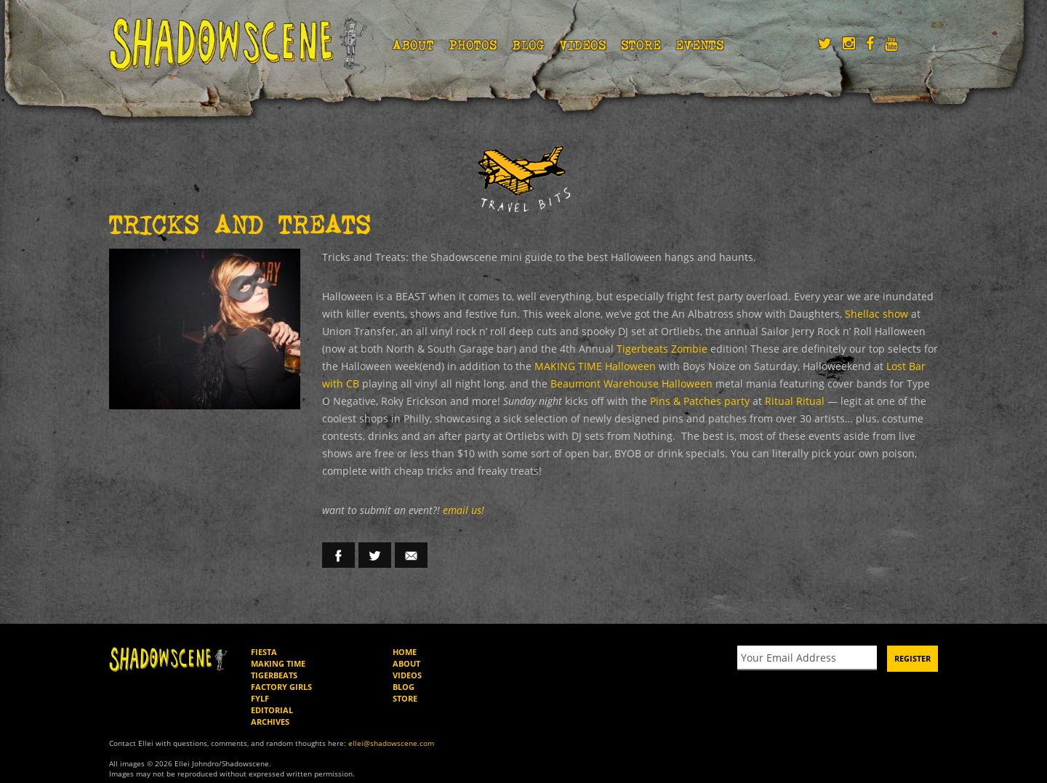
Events (702, 44)
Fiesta (264, 634)
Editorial (272, 692)
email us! (461, 493)
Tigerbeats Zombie (509, 349)
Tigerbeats (276, 658)
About (413, 44)
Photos (473, 44)
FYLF (261, 681)
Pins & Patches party (421, 401)
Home (405, 634)
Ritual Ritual (509, 401)
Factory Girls (283, 669)
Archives (271, 704)
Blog (529, 44)
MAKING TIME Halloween (409, 366)
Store (642, 44)
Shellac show (792, 314)
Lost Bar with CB (721, 366)
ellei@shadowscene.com (369, 725)
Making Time (278, 646)
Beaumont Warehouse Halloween (397, 384)
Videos (584, 44)
